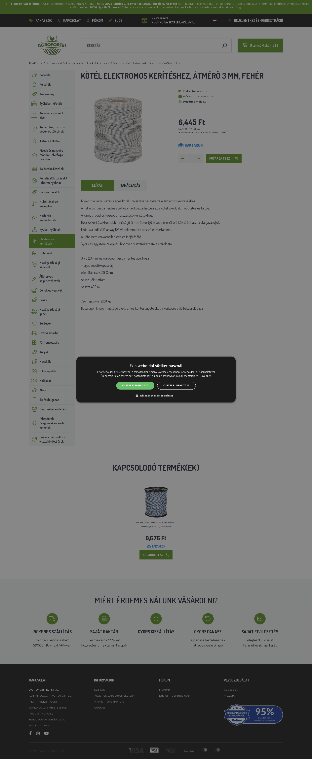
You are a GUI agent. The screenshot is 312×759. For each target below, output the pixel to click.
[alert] (156, 379)
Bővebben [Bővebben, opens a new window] (206, 376)
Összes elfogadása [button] (135, 385)
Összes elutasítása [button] (176, 385)
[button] (156, 395)
